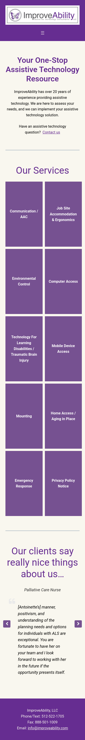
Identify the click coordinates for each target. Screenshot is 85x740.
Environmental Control (24, 281)
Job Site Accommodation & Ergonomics (63, 214)
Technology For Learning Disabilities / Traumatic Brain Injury (24, 349)
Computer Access (63, 281)
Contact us (51, 132)
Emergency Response (24, 483)
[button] (78, 624)
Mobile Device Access (63, 349)
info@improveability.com (48, 728)
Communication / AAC (24, 214)
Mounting (24, 416)
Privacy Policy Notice (63, 483)
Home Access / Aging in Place (63, 416)
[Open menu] (42, 33)
